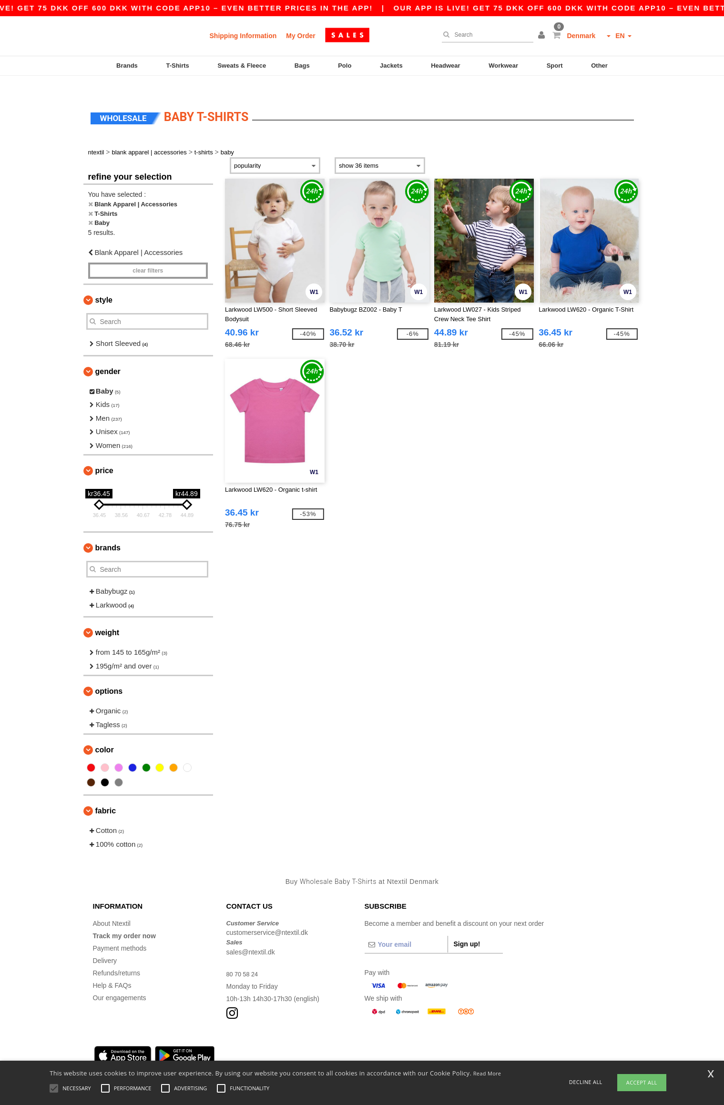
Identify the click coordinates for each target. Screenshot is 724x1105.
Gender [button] (108, 356)
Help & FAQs (112, 969)
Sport (555, 65)
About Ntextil (112, 908)
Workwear (503, 65)
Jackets (391, 65)
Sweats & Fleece (241, 65)
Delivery (105, 945)
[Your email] (406, 928)
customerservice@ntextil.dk (267, 917)
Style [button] (103, 285)
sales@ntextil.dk (250, 936)
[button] (543, 36)
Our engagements (119, 982)
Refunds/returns (117, 957)
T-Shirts (177, 65)
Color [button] (104, 734)
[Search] (485, 35)
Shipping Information (243, 36)
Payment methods (120, 932)
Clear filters (148, 255)
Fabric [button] (105, 795)
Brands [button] (108, 532)
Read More (487, 1073)
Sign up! (467, 928)
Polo (344, 65)
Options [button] (109, 676)
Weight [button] (107, 617)
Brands (127, 65)
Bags (302, 65)
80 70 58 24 (244, 958)
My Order (300, 36)
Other (599, 65)
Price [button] (104, 455)
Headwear (445, 65)
